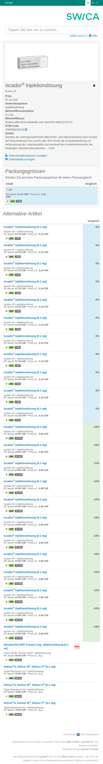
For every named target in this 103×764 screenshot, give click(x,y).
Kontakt (9, 2)
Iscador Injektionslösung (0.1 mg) (25, 226)
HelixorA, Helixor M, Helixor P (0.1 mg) (30, 666)
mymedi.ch (87, 742)
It (97, 2)
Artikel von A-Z (77, 35)
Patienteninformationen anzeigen (26, 155)
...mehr (51, 148)
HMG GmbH (72, 742)
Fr (93, 2)
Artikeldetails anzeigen (20, 159)
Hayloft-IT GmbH (89, 749)
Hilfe (93, 35)
